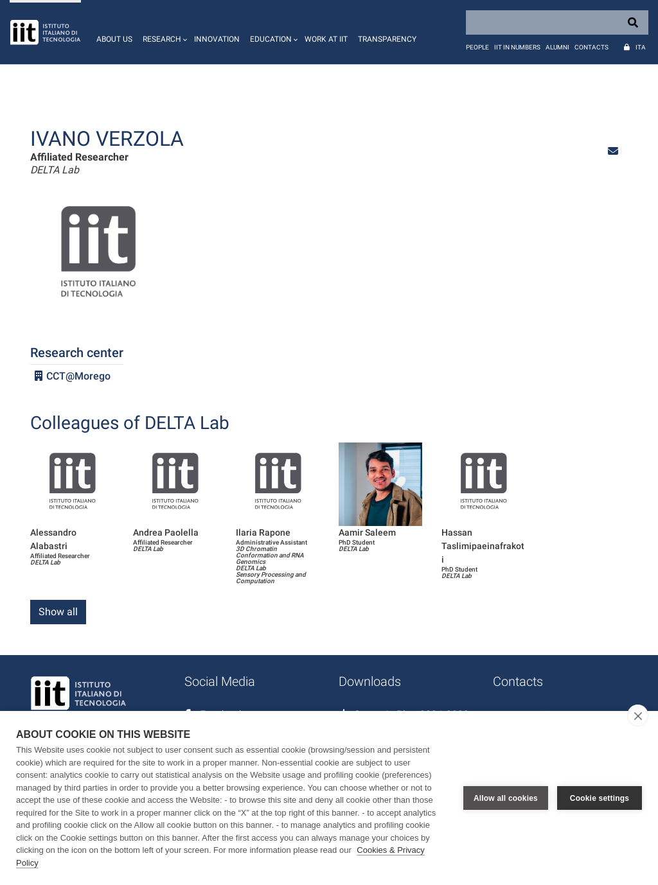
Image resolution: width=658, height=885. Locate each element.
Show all (58, 612)
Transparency (387, 39)
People (477, 47)
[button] (163, 32)
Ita (641, 47)
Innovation (217, 39)
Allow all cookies (506, 798)
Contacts (591, 47)
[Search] (557, 22)
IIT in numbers (517, 47)
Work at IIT (326, 39)
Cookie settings (599, 798)
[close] (637, 715)
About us (114, 39)
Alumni (557, 47)
